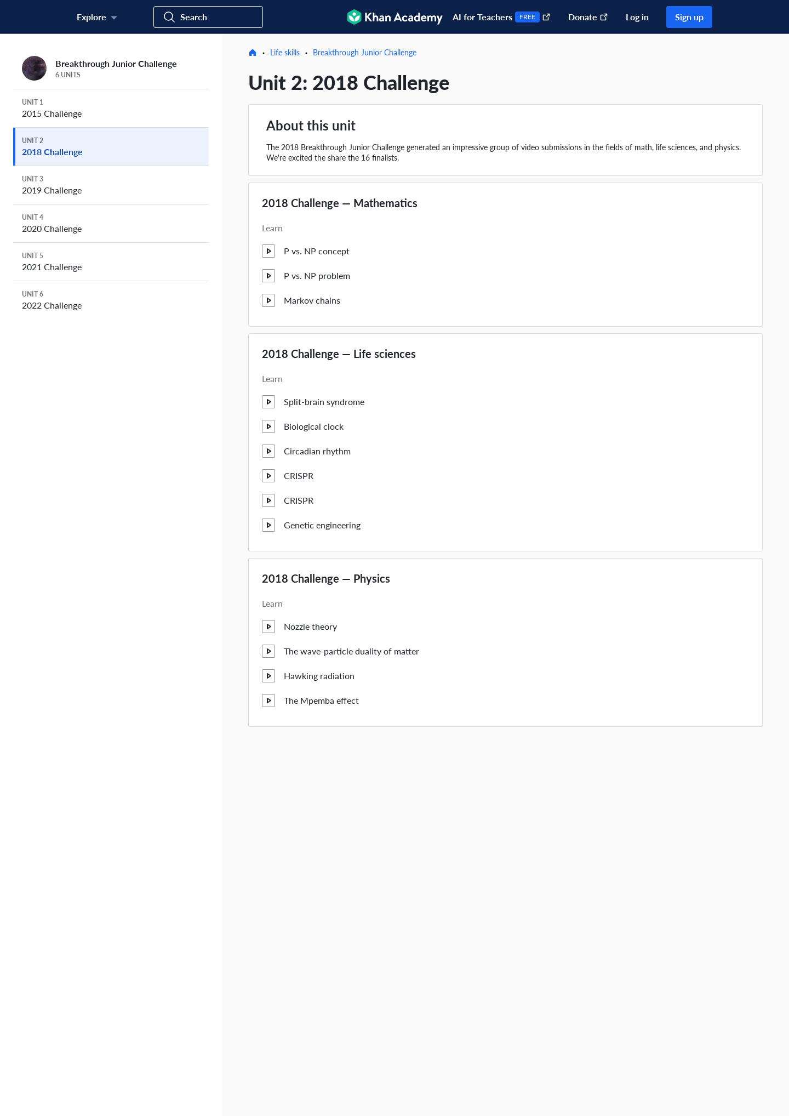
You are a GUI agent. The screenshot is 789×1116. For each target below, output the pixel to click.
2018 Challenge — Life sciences (339, 353)
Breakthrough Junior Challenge (364, 52)
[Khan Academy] (395, 17)
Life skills (285, 52)
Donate (588, 17)
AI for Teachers (502, 17)
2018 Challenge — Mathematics (340, 202)
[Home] (252, 52)
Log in (637, 17)
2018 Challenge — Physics (326, 578)
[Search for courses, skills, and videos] (208, 17)
